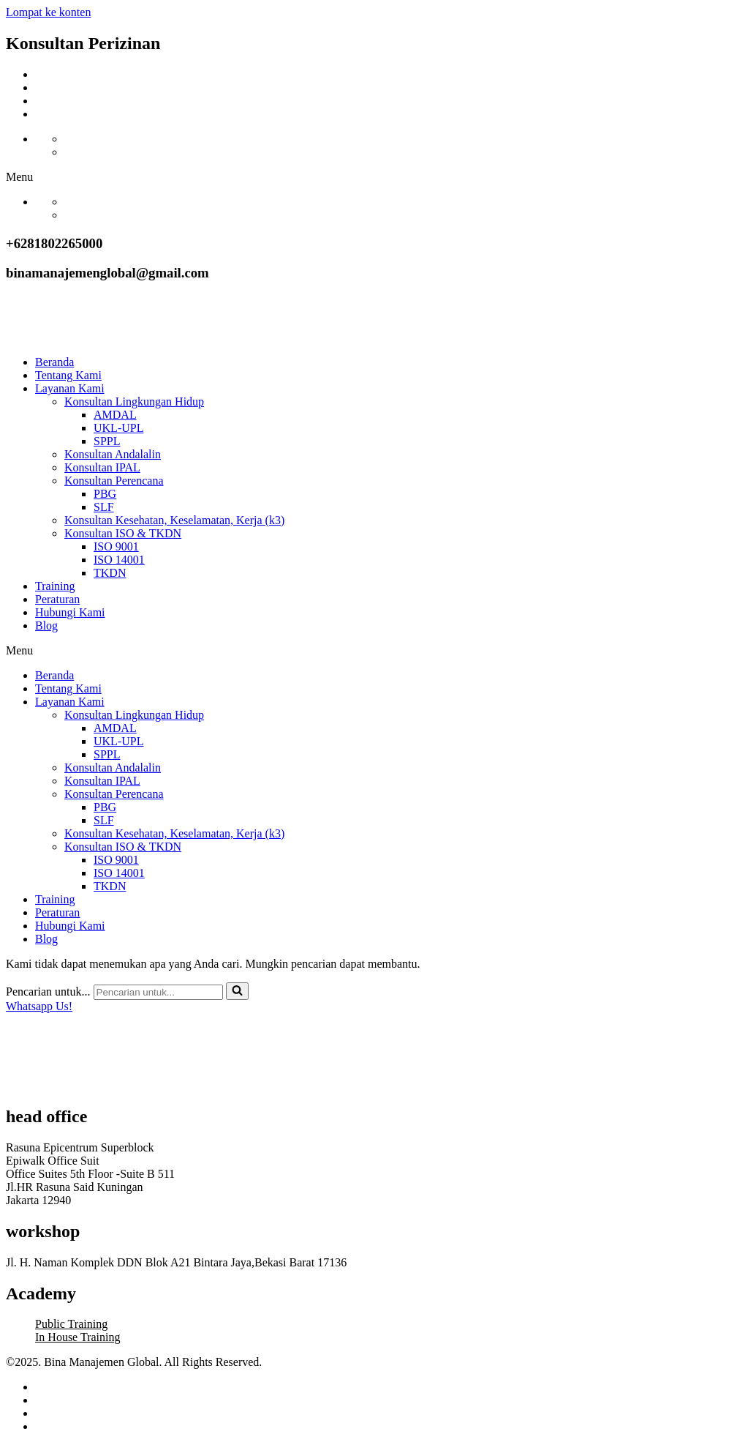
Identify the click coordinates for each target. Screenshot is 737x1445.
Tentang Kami (68, 375)
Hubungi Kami (70, 612)
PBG (105, 494)
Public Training (71, 1324)
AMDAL (115, 414)
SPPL (107, 441)
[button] (368, 177)
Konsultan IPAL (102, 467)
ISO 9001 (116, 546)
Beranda (54, 362)
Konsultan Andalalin (112, 454)
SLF (104, 507)
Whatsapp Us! (39, 1006)
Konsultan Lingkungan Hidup (134, 401)
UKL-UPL (118, 428)
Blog (46, 625)
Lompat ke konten (48, 12)
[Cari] (158, 992)
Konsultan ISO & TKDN (122, 533)
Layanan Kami (70, 388)
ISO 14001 (119, 559)
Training (55, 586)
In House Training (77, 1337)
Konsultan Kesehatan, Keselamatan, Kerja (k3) (174, 520)
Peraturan (57, 599)
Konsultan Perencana (114, 480)
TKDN (110, 573)
